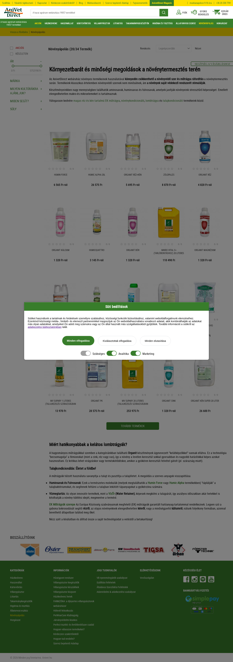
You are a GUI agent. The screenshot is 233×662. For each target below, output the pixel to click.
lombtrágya (152, 101)
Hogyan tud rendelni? (64, 638)
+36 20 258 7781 (223, 3)
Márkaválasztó (94, 3)
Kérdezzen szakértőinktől (65, 634)
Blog (81, 3)
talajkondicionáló (173, 101)
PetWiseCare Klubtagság (65, 615)
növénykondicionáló (132, 101)
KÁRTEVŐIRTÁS (84, 23)
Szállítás (6, 3)
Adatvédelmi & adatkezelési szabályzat (116, 591)
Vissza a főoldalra (19, 32)
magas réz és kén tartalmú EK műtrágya (96, 101)
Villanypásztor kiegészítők (66, 582)
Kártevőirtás (16, 587)
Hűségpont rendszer (63, 577)
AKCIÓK (38, 23)
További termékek (133, 426)
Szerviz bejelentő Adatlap (117, 3)
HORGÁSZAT (222, 23)
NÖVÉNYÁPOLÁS (206, 23)
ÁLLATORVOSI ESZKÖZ (186, 23)
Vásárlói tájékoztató (23, 3)
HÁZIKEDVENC (51, 23)
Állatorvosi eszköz (19, 610)
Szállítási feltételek (106, 582)
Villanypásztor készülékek (66, 587)
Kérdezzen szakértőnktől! (62, 3)
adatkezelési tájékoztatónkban (45, 327)
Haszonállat (16, 582)
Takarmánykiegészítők (21, 601)
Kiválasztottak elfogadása (117, 341)
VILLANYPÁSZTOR (102, 23)
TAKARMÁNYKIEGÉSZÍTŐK (137, 23)
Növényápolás (38, 32)
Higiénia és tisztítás (20, 606)
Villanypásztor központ (64, 591)
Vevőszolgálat (147, 577)
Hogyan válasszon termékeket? (69, 629)
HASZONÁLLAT (67, 23)
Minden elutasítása (155, 341)
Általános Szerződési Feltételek (112, 587)
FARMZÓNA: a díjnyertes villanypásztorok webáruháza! (73, 603)
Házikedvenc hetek (62, 596)
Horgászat (15, 620)
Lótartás (14, 596)
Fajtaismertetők (140, 3)
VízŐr (111, 494)
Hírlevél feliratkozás (63, 610)
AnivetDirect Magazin (162, 3)
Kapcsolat (42, 3)
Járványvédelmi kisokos (65, 620)
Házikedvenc (16, 577)
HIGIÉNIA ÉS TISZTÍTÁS (162, 23)
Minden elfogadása (78, 340)
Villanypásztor (17, 591)
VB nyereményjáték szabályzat (112, 577)
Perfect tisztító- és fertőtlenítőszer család (73, 624)
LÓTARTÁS (118, 23)
